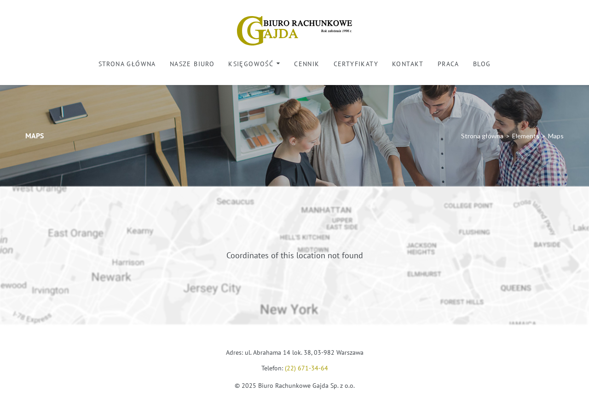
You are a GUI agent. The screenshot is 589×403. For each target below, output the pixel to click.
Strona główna (127, 64)
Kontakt (408, 64)
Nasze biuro (192, 64)
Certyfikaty (356, 64)
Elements (525, 136)
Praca (448, 64)
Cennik (306, 64)
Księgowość (250, 64)
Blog (482, 64)
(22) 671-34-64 (306, 368)
